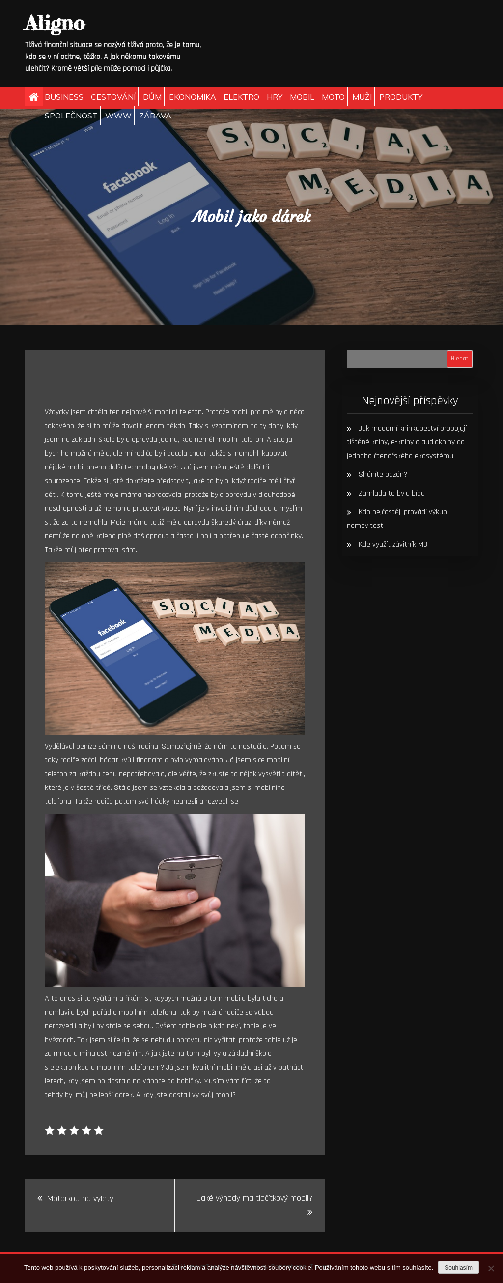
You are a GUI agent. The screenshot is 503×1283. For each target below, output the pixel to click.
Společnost (71, 115)
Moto (333, 97)
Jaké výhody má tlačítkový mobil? (254, 1198)
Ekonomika (192, 97)
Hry (274, 97)
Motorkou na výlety (80, 1198)
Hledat (459, 358)
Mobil (302, 97)
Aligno (54, 22)
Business (64, 97)
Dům (152, 97)
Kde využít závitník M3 (393, 544)
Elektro (241, 97)
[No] (491, 1268)
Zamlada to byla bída (392, 493)
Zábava (155, 115)
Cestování (113, 97)
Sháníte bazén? (383, 474)
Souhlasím (459, 1267)
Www (118, 115)
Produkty (400, 97)
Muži (362, 97)
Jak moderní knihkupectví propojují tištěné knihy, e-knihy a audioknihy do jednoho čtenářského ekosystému (407, 442)
